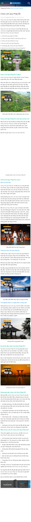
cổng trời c (14, 253)
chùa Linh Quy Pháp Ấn (9, 29)
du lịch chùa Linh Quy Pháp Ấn (16, 395)
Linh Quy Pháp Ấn (10, 207)
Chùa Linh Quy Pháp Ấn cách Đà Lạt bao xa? (14, 38)
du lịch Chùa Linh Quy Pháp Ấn (10, 33)
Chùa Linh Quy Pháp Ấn (7, 19)
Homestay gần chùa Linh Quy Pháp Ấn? (12, 45)
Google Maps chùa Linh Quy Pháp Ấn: (14, 132)
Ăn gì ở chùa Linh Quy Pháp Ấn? (10, 43)
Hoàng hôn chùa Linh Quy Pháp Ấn (15, 387)
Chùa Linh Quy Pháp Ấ (7, 123)
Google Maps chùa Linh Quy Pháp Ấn (15, 175)
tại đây (14, 477)
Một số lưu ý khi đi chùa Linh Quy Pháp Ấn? (13, 48)
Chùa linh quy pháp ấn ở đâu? (10, 36)
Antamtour (3, 31)
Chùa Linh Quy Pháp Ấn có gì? (10, 41)
